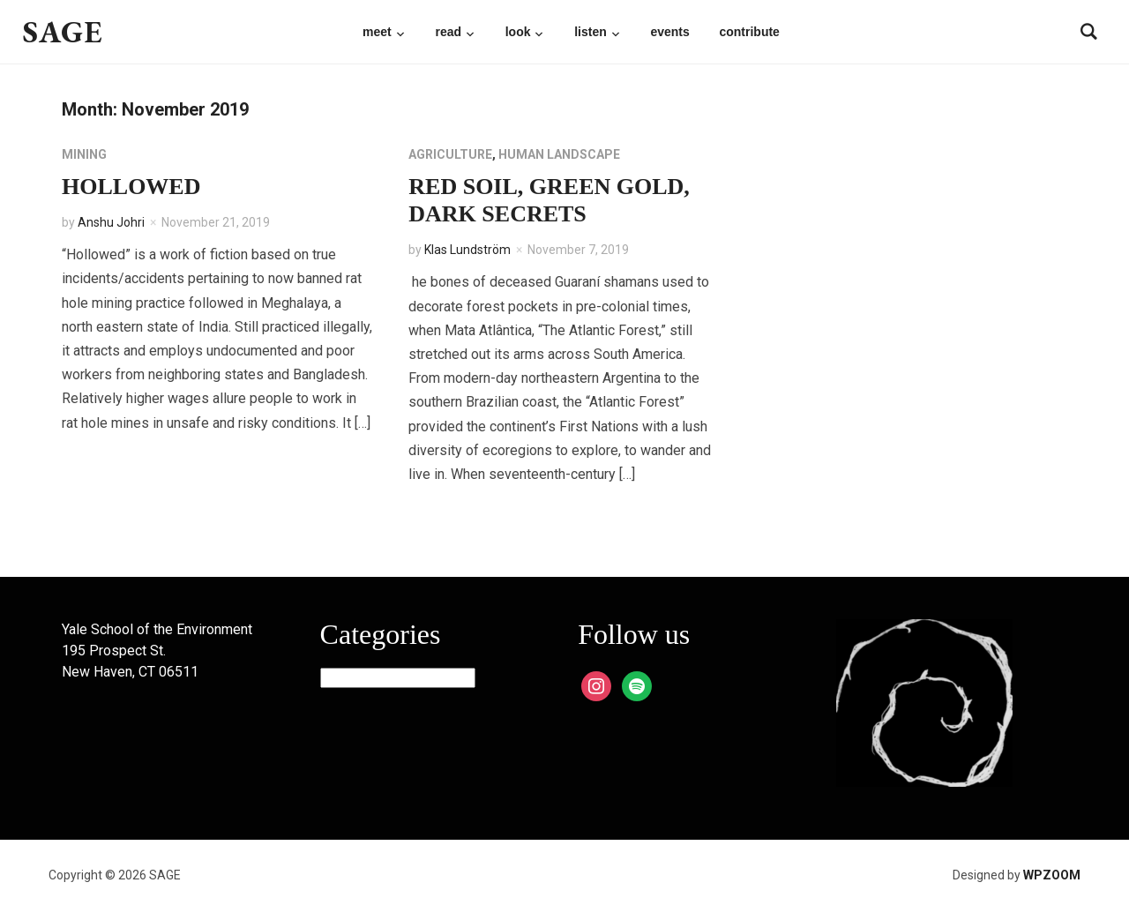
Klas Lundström (467, 250)
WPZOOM (1051, 875)
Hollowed (131, 186)
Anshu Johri (111, 222)
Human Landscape (559, 154)
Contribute (749, 32)
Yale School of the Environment (157, 629)
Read (448, 32)
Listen (590, 32)
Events (669, 32)
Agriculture (450, 154)
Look (518, 32)
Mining (84, 154)
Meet (377, 32)
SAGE (63, 31)
